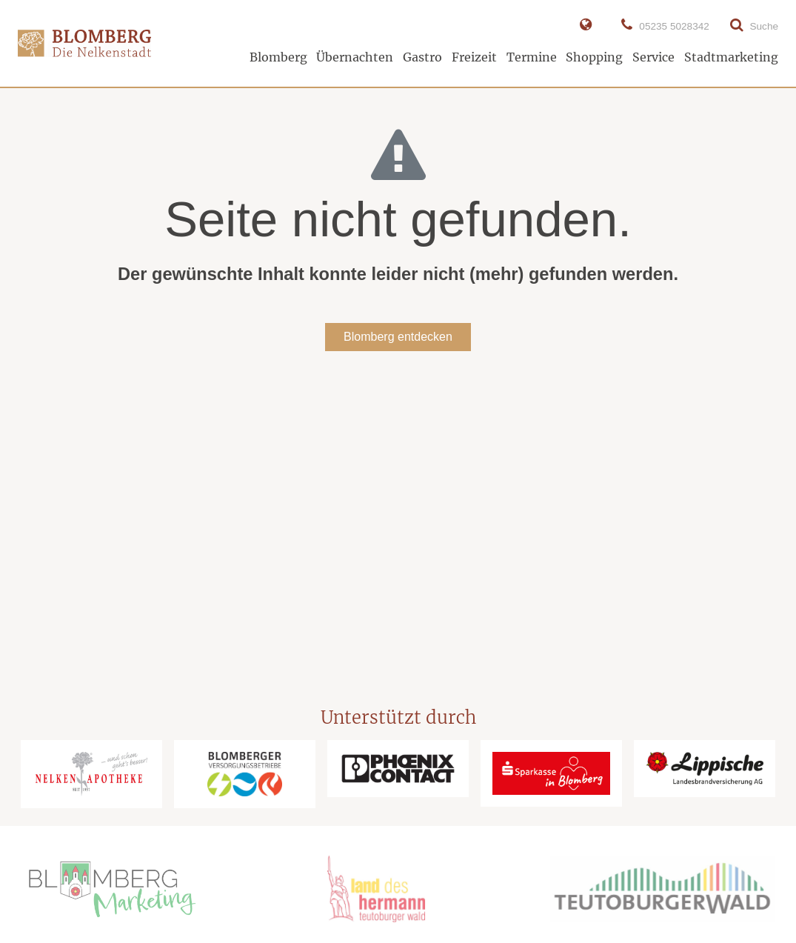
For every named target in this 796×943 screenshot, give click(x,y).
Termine (531, 57)
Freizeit (474, 57)
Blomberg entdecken (398, 336)
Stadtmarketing (731, 57)
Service (653, 57)
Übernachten (354, 57)
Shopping (594, 57)
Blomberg (278, 57)
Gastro (422, 57)
